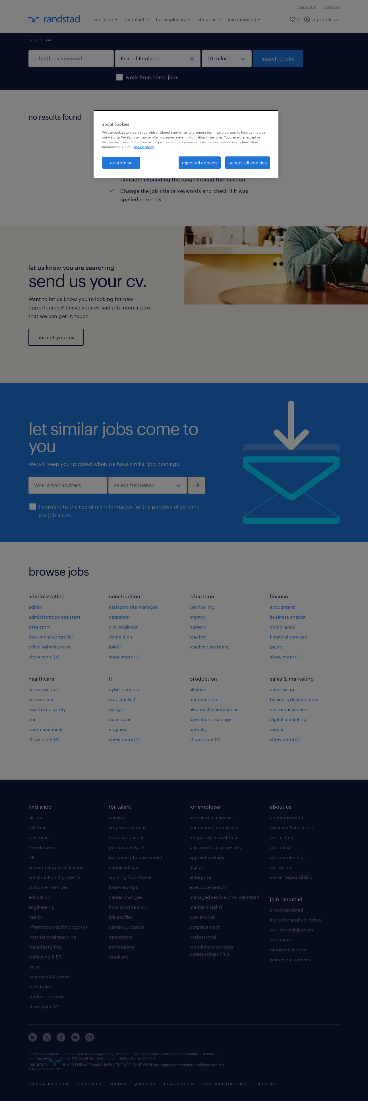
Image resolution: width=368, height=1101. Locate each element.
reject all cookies (200, 162)
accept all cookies (247, 162)
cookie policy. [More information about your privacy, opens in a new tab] (144, 147)
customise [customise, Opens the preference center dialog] (121, 162)
